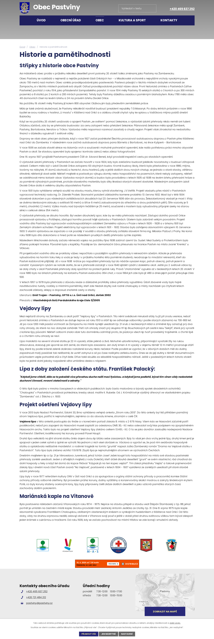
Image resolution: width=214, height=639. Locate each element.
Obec (100, 20)
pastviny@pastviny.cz (39, 603)
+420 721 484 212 (36, 597)
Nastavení (127, 634)
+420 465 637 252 (182, 9)
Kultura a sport (132, 20)
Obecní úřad (70, 20)
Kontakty (169, 20)
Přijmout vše (88, 634)
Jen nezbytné (108, 634)
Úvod (41, 20)
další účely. (175, 623)
